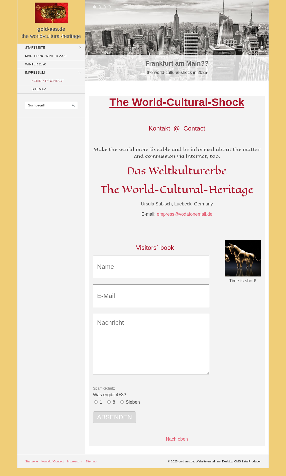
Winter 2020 (35, 64)
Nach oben (177, 439)
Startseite (35, 47)
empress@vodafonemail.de (185, 214)
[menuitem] (52, 48)
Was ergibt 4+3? (109, 391)
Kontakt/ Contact (48, 81)
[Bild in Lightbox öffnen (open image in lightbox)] (243, 258)
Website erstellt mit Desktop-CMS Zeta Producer (228, 461)
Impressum (35, 72)
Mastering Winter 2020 (45, 56)
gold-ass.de (51, 29)
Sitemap (39, 89)
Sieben (133, 402)
